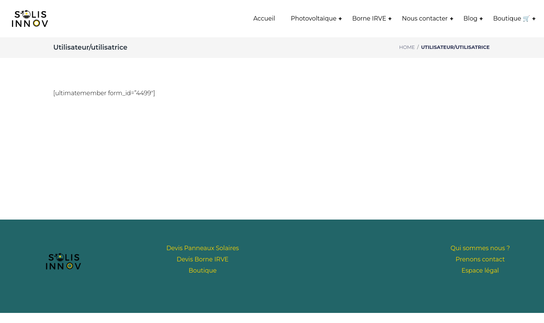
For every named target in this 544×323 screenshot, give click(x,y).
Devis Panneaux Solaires (202, 248)
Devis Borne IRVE (202, 259)
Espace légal (480, 270)
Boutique (202, 270)
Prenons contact (480, 259)
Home (407, 47)
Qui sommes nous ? (480, 248)
